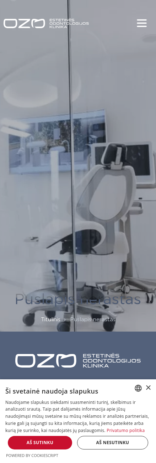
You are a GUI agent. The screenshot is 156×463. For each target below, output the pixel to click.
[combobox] (138, 388)
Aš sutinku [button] (40, 442)
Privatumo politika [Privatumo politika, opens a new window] (126, 430)
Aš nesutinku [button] (112, 442)
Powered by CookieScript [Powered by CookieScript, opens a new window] (32, 455)
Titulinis (50, 319)
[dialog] (78, 421)
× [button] (148, 388)
